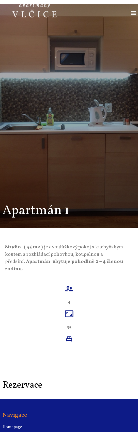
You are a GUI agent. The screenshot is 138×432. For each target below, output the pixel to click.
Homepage (12, 427)
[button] (133, 10)
